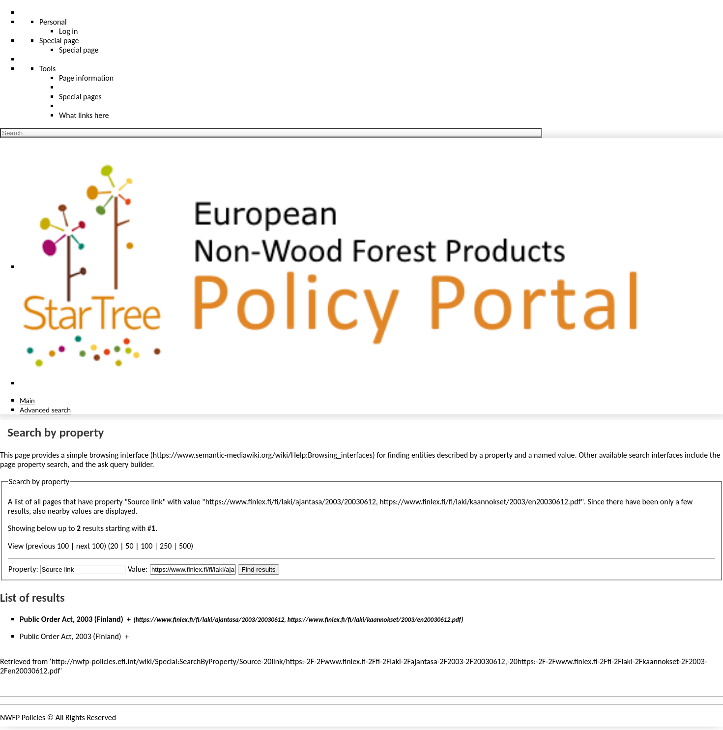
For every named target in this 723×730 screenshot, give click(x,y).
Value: (137, 569)
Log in (68, 31)
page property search (34, 464)
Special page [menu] (59, 40)
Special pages (80, 96)
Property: (23, 569)
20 (114, 546)
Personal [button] (53, 22)
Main (27, 400)
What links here (84, 115)
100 (146, 546)
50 (129, 546)
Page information (86, 78)
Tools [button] (47, 68)
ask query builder (125, 464)
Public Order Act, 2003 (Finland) (71, 619)
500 (185, 546)
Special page (79, 50)
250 (166, 546)
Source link (145, 501)
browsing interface (119, 455)
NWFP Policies (22, 717)
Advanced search (45, 410)
